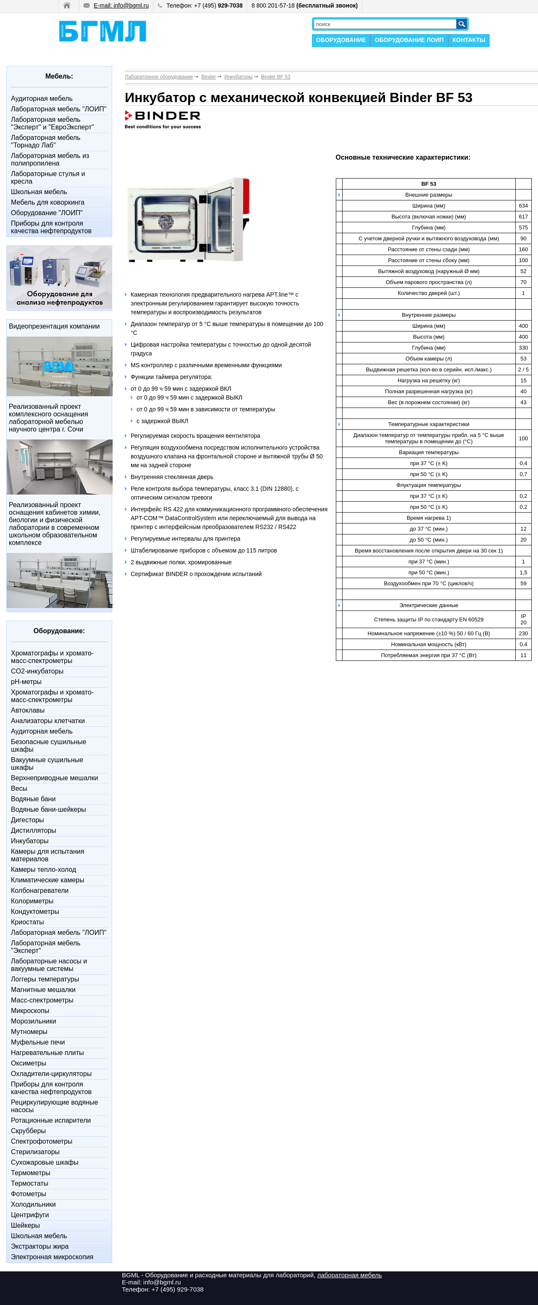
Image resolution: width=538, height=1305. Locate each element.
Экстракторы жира (40, 1246)
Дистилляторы (33, 830)
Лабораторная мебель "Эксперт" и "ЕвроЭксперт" (52, 123)
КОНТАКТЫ (469, 40)
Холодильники (33, 1204)
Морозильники (33, 1021)
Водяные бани (33, 798)
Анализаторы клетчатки (48, 720)
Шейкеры (25, 1225)
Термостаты (29, 1183)
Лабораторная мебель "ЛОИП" (58, 109)
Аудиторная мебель (42, 98)
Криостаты (27, 922)
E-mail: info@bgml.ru (116, 5)
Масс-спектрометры (42, 1000)
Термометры (30, 1172)
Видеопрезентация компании (54, 326)
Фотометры (28, 1193)
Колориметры (32, 901)
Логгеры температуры (45, 979)
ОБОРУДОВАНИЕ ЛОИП (409, 40)
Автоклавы (28, 710)
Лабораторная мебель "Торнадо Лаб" (45, 141)
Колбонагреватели (40, 890)
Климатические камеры (47, 880)
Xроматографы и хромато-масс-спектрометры (52, 657)
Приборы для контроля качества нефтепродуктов (51, 227)
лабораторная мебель (349, 1275)
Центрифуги (30, 1214)
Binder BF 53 (275, 77)
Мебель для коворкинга (47, 202)
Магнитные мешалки (43, 989)
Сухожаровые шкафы (45, 1162)
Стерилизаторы (35, 1151)
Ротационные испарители (51, 1120)
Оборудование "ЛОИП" (47, 212)
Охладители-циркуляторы (51, 1073)
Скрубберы (28, 1130)
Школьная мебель (39, 191)
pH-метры (26, 681)
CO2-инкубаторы (37, 671)
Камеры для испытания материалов (47, 855)
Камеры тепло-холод (43, 869)
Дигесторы (27, 820)
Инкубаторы (29, 841)
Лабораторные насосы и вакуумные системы (49, 965)
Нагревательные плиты (47, 1052)
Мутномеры (29, 1031)
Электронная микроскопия (52, 1256)
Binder (208, 77)
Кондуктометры (35, 911)
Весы (19, 788)
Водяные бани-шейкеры (48, 809)
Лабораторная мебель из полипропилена (50, 159)
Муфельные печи (38, 1042)
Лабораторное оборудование (159, 77)
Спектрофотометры (41, 1141)
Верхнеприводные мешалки (54, 777)
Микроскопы (30, 1010)
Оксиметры (28, 1063)
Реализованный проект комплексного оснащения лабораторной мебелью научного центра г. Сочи (48, 418)
